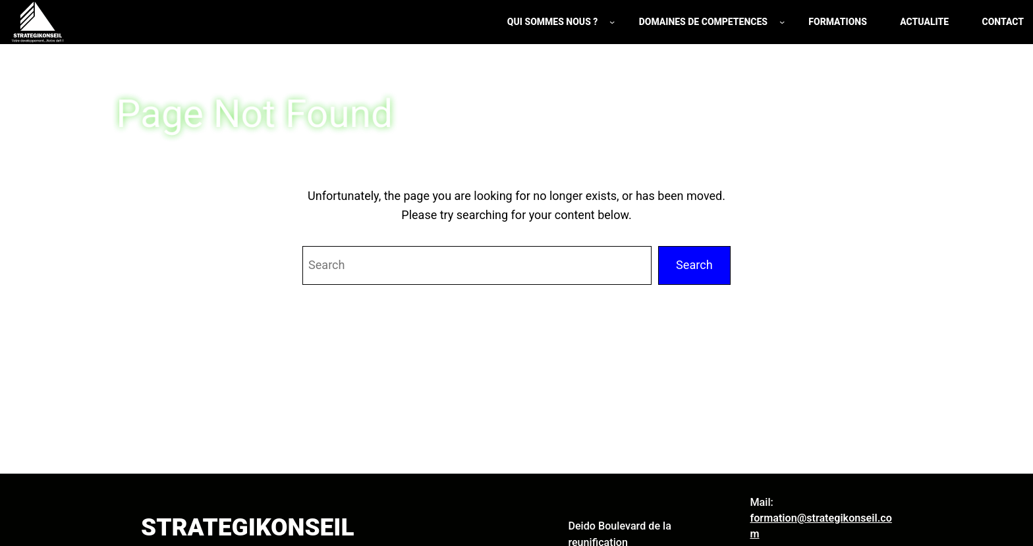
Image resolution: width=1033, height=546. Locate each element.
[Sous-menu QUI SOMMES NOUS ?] (612, 21)
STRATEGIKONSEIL (247, 527)
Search (694, 265)
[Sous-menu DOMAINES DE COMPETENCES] (782, 21)
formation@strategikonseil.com (820, 526)
